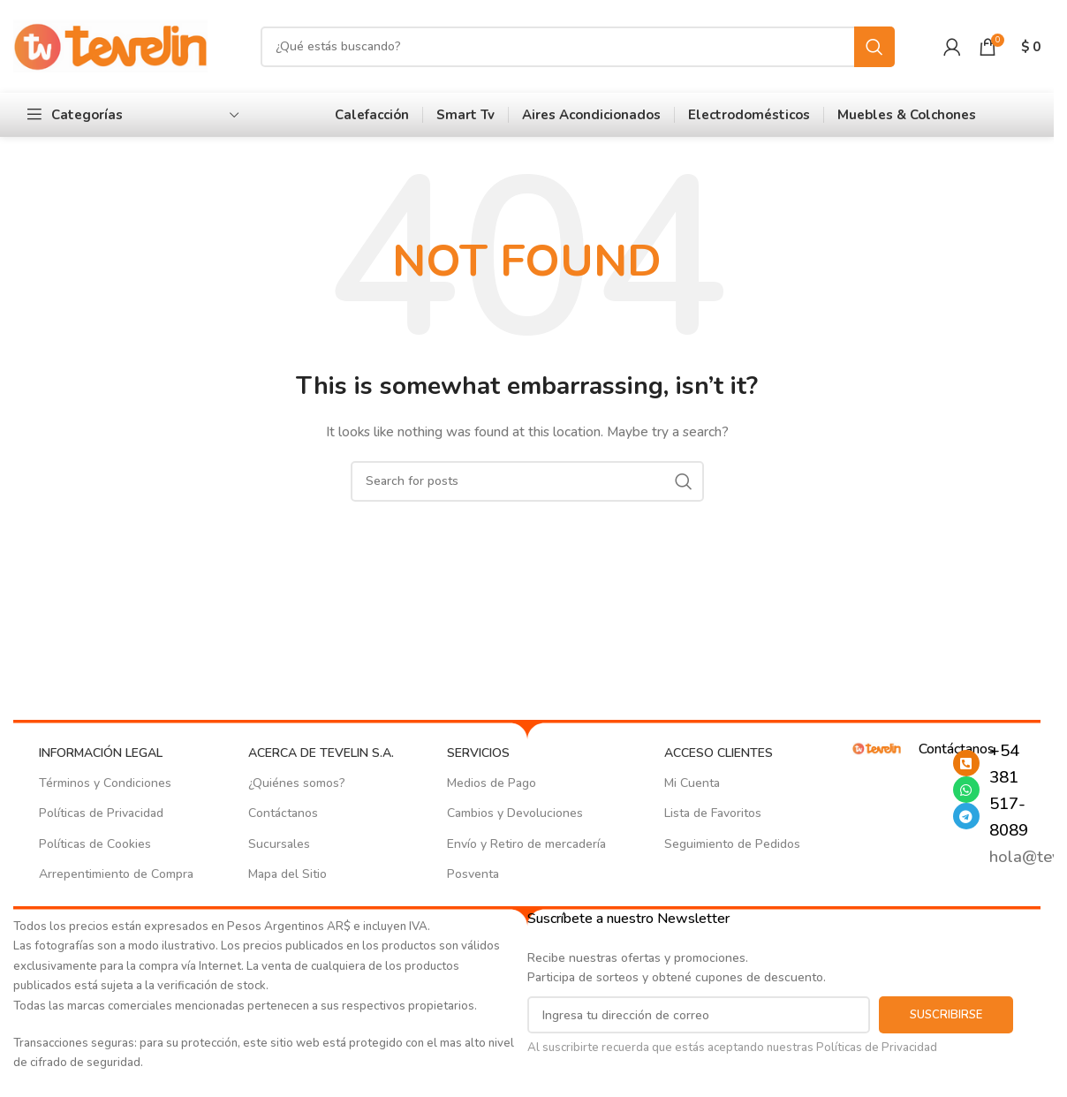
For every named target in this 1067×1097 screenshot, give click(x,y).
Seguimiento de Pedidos (732, 844)
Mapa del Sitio (287, 874)
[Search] (578, 46)
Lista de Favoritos (712, 813)
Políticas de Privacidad (101, 813)
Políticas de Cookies (95, 844)
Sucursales (279, 844)
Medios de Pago (491, 783)
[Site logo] (110, 45)
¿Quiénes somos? (296, 783)
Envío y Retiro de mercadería (526, 844)
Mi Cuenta (692, 783)
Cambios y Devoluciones (515, 813)
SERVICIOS (478, 753)
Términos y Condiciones (105, 783)
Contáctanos (283, 813)
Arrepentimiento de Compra (116, 874)
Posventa (473, 874)
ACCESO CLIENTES (718, 753)
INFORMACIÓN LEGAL (101, 753)
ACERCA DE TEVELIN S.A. (321, 753)
